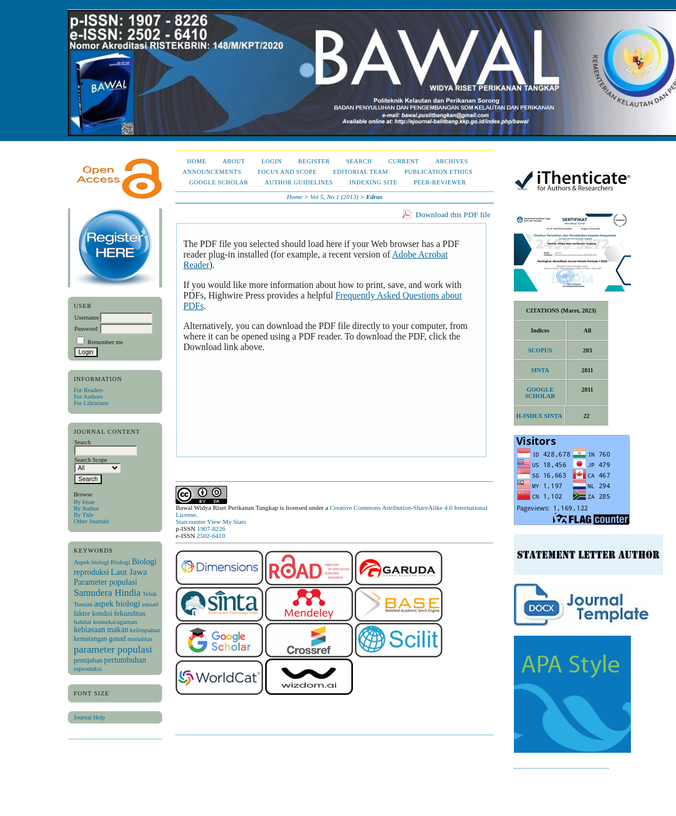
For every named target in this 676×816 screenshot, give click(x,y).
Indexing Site (373, 182)
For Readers (89, 390)
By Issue (84, 502)
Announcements (212, 172)
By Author (86, 508)
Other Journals (91, 521)
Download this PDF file (453, 214)
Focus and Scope (287, 172)
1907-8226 (211, 528)
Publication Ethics (438, 172)
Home (197, 161)
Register (314, 161)
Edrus (374, 196)
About (233, 161)
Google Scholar (218, 182)
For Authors (88, 396)
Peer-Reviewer (440, 182)
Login (272, 161)
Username (86, 317)
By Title (84, 515)
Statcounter (190, 521)
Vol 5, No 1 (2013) (334, 196)
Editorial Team (360, 172)
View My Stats (226, 521)
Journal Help (89, 717)
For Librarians (91, 403)
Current (404, 161)
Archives (451, 161)
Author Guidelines (299, 182)
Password (86, 328)
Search (359, 161)
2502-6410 (211, 535)
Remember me (105, 342)
